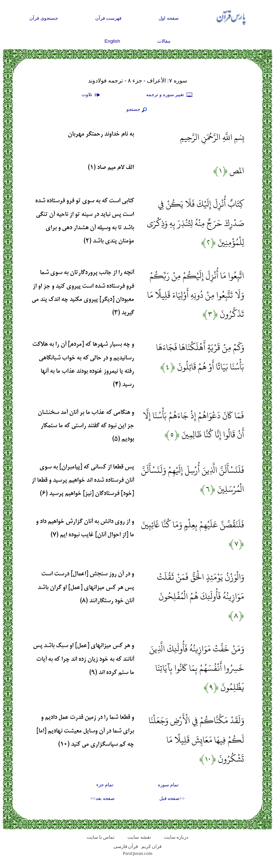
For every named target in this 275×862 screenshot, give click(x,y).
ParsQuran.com (138, 853)
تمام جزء (105, 784)
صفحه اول (169, 18)
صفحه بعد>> (102, 798)
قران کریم (151, 846)
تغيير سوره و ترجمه (169, 95)
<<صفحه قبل (172, 798)
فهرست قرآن (108, 18)
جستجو (137, 109)
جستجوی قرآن (43, 18)
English (112, 41)
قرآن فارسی (126, 846)
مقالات (163, 41)
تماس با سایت (101, 837)
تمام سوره (168, 784)
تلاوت (92, 95)
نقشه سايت (139, 837)
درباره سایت (176, 837)
